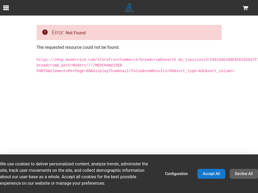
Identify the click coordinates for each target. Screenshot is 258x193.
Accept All (211, 174)
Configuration (176, 174)
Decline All (244, 174)
